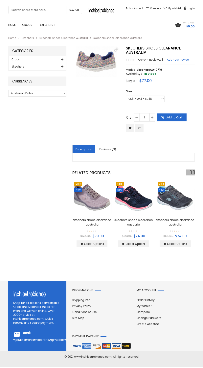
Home (12, 38)
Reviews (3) (107, 149)
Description (84, 149)
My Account (134, 8)
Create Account (148, 325)
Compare (153, 8)
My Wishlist (172, 8)
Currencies (22, 81)
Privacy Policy (81, 307)
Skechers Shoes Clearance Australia (65, 38)
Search (74, 10)
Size (129, 91)
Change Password (149, 319)
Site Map (78, 319)
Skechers (28, 38)
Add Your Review (178, 59)
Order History (146, 301)
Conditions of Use (84, 313)
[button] (116, 49)
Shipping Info (81, 301)
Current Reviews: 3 (151, 59)
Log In (189, 8)
